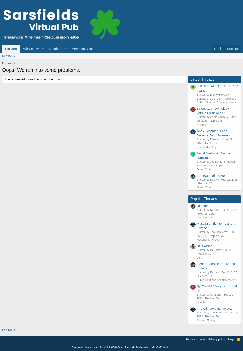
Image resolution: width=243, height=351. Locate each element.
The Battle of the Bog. (212, 175)
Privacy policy (216, 339)
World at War (205, 217)
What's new (31, 48)
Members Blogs (82, 48)
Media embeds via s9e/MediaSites (154, 347)
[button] (43, 49)
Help (231, 339)
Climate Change (206, 320)
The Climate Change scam (215, 308)
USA (199, 257)
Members (55, 48)
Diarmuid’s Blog (206, 147)
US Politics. (205, 246)
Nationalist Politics (208, 239)
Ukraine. (203, 206)
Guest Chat (204, 169)
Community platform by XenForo (103, 347)
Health (201, 302)
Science (202, 124)
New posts (8, 55)
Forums (11, 48)
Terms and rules (195, 339)
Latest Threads (202, 79)
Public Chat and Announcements (217, 102)
